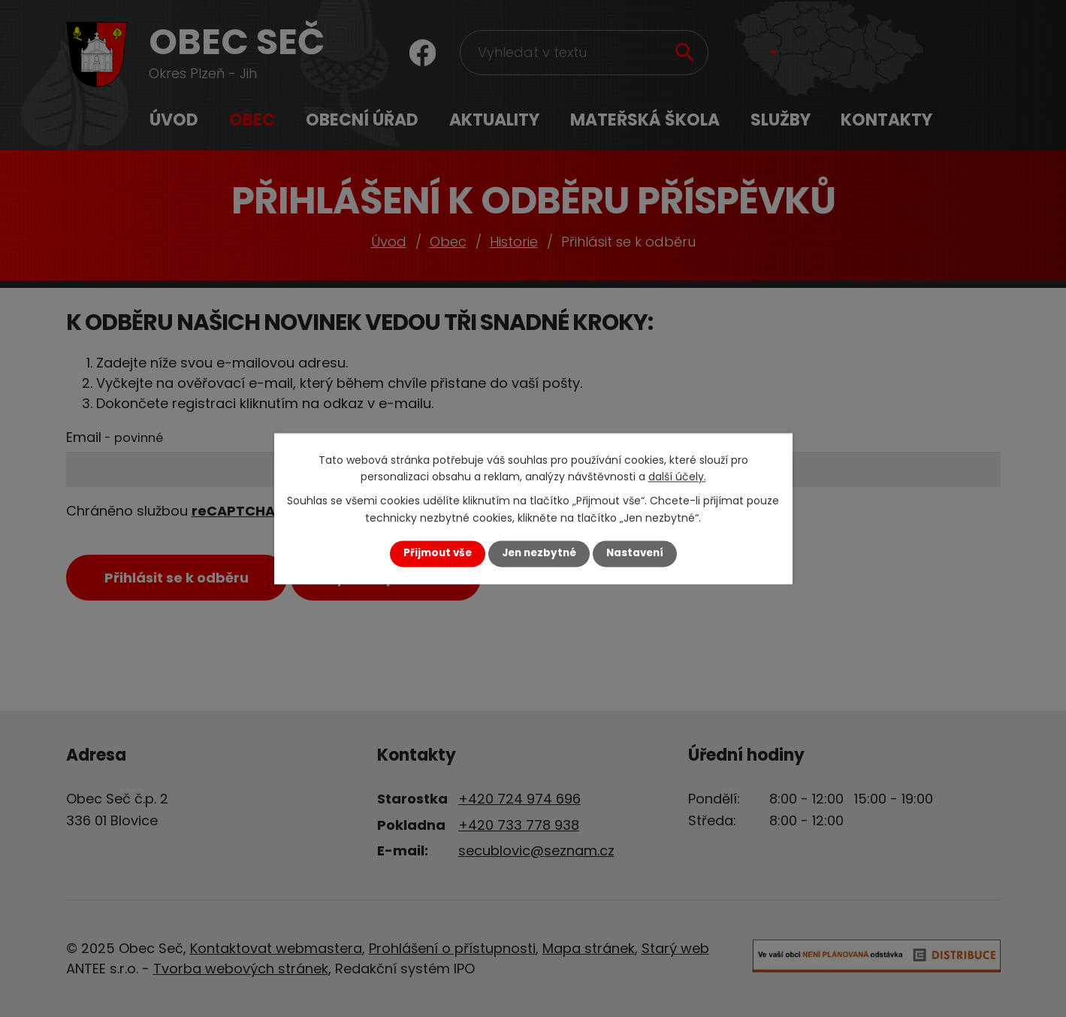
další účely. (677, 476)
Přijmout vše (437, 553)
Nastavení (634, 553)
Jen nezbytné (539, 553)
